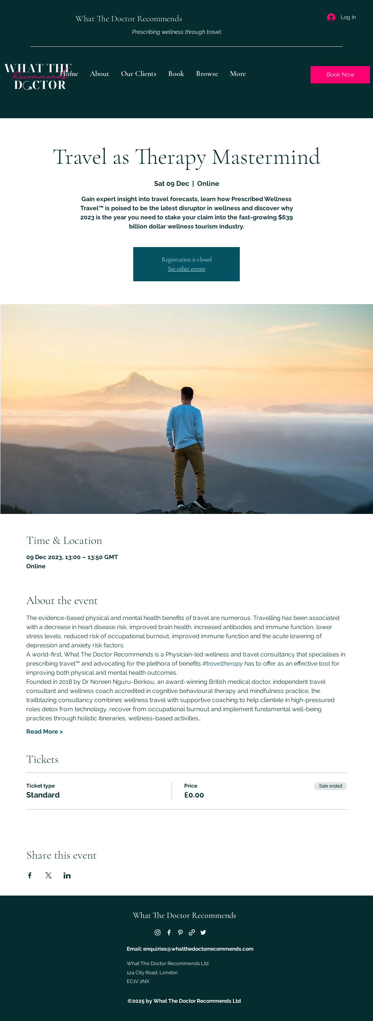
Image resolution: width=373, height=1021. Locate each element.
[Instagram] (157, 932)
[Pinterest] (180, 932)
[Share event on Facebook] (29, 875)
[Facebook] (169, 932)
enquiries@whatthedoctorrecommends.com (198, 949)
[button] (207, 73)
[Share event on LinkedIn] (67, 875)
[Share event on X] (48, 875)
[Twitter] (203, 932)
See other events (186, 269)
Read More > (44, 731)
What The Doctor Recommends (184, 915)
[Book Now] (340, 74)
